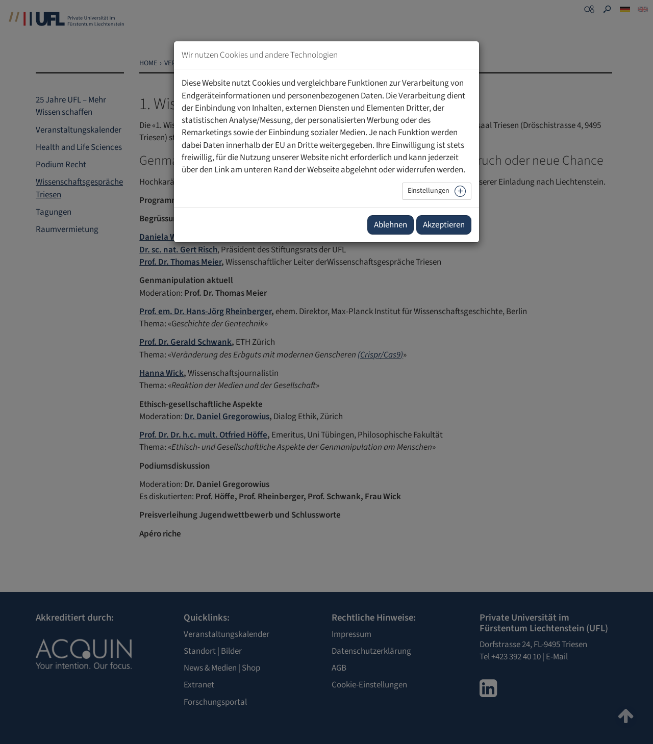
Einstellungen (428, 191)
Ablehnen (390, 225)
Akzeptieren (444, 225)
